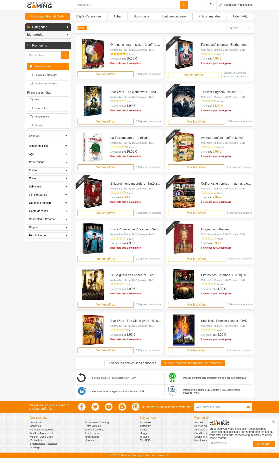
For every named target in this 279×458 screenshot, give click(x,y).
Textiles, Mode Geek (42, 433)
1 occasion (115, 58)
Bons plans (141, 16)
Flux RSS (145, 440)
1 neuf (204, 58)
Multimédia (36, 440)
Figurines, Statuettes (42, 429)
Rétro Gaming (93, 425)
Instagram (145, 425)
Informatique (92, 436)
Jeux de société (94, 429)
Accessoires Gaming (97, 422)
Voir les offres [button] (105, 74)
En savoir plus (217, 442)
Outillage (35, 447)
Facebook (145, 422)
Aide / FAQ (239, 16)
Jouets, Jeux (92, 433)
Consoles (35, 425)
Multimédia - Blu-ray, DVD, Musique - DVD (132, 49)
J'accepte (263, 444)
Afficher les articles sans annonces (132, 363)
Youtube (144, 436)
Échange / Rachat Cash (47, 16)
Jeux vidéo (36, 422)
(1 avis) (129, 54)
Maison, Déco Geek (41, 436)
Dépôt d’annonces (88, 16)
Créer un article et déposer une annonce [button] (193, 363)
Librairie (89, 440)
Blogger (144, 433)
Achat (117, 16)
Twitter (143, 429)
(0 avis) (220, 54)
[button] (48, 27)
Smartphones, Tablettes (44, 443)
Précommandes (209, 16)
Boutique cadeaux (173, 16)
